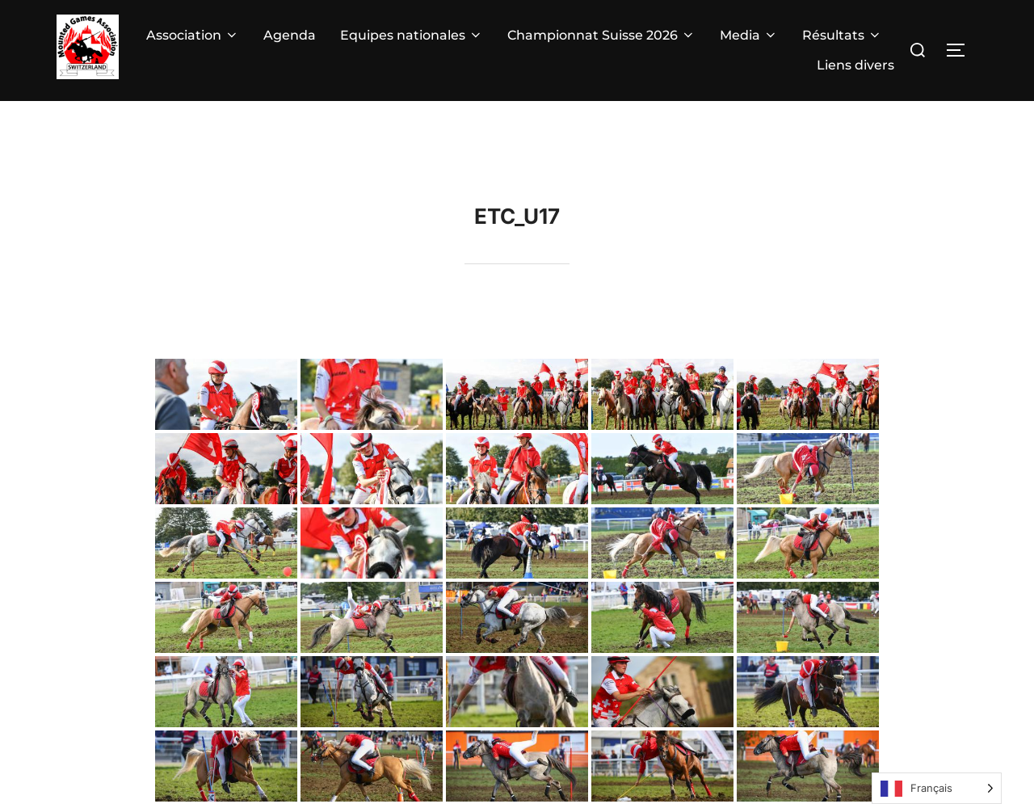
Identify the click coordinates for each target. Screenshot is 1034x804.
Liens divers (855, 65)
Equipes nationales (411, 35)
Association (192, 35)
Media (749, 35)
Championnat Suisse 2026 (601, 35)
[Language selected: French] (937, 788)
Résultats (842, 35)
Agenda (289, 35)
